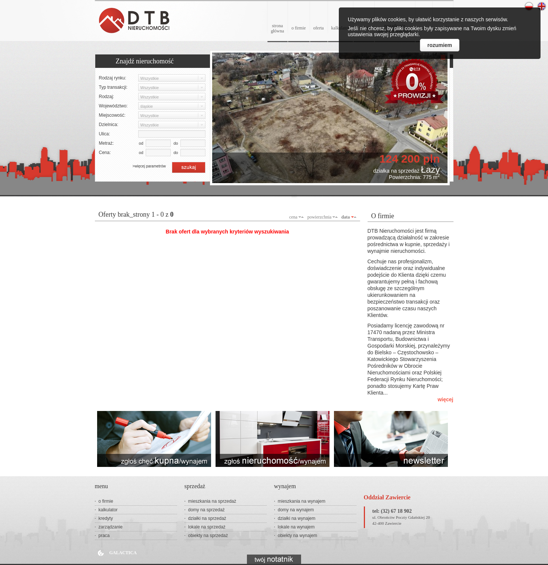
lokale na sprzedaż (207, 527)
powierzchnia (319, 217)
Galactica (123, 552)
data (345, 217)
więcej (445, 399)
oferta (318, 28)
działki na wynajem (297, 518)
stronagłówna (277, 28)
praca (104, 535)
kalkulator (108, 509)
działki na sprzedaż (207, 518)
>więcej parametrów (149, 166)
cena (293, 217)
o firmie (298, 28)
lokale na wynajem (296, 527)
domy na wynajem (296, 509)
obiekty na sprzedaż (208, 535)
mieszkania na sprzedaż (212, 501)
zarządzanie (111, 527)
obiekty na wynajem (297, 535)
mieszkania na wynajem (301, 501)
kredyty (106, 518)
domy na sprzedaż (206, 509)
